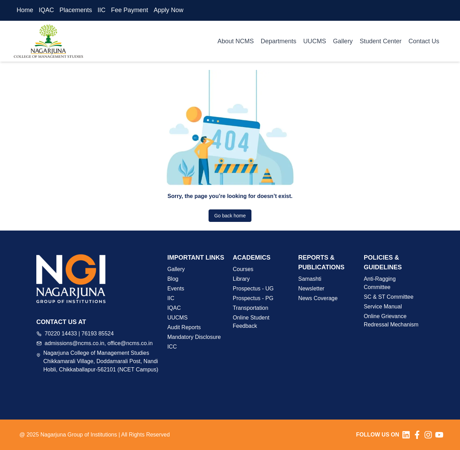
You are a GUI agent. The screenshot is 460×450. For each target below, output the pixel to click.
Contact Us (423, 41)
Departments (278, 41)
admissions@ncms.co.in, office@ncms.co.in (99, 343)
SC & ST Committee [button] (389, 297)
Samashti (309, 279)
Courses (243, 269)
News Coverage (318, 298)
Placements (75, 10)
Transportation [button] (250, 308)
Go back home (230, 215)
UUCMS (314, 41)
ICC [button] (172, 347)
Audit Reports (184, 327)
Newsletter (311, 288)
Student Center (381, 41)
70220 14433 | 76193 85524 (79, 333)
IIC (101, 10)
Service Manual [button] (383, 306)
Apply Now (168, 10)
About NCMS (236, 41)
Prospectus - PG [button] (253, 298)
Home (25, 10)
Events (175, 288)
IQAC (46, 10)
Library (241, 279)
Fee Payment (129, 10)
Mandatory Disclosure (194, 337)
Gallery (343, 41)
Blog (172, 279)
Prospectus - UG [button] (253, 288)
